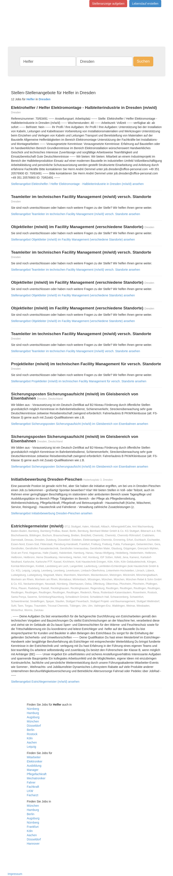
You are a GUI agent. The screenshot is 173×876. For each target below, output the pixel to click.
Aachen (32, 742)
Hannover (33, 843)
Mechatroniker (36, 778)
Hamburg (33, 713)
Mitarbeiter (34, 757)
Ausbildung (34, 765)
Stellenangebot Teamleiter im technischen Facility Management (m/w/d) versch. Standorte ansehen (75, 214)
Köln (30, 738)
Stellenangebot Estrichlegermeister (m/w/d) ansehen (45, 681)
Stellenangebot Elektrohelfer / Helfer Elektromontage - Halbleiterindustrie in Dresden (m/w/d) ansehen (77, 184)
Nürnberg (33, 708)
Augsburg (33, 717)
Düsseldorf (34, 725)
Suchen (143, 61)
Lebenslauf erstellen (145, 3)
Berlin (30, 730)
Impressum (15, 874)
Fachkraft (33, 786)
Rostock (32, 734)
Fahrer (31, 782)
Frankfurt (33, 826)
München (33, 721)
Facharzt (32, 795)
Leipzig (31, 746)
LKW (30, 791)
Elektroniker (34, 761)
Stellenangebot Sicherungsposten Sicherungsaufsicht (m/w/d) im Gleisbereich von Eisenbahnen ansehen (79, 423)
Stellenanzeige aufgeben (108, 3)
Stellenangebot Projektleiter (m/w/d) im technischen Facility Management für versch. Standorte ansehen (79, 381)
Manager (32, 770)
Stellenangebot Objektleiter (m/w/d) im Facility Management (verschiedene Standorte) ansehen (73, 239)
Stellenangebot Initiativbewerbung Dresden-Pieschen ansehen (51, 513)
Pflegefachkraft (36, 774)
